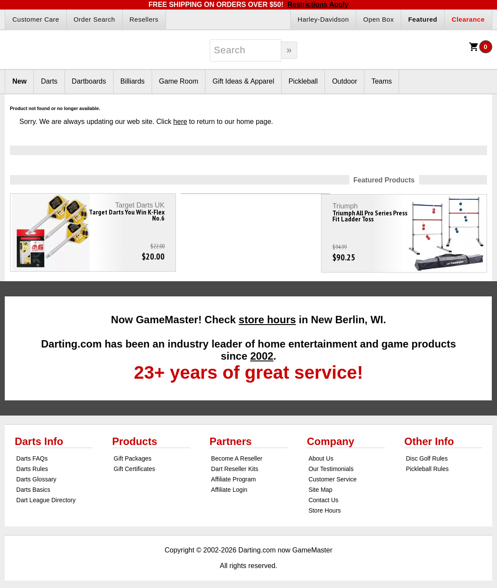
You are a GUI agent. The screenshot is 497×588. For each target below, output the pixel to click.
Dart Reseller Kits (234, 464)
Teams (381, 81)
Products (134, 437)
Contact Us (323, 495)
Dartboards (89, 81)
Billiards (132, 81)
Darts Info (39, 437)
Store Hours (325, 506)
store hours (267, 315)
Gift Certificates (134, 464)
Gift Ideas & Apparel (243, 81)
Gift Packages (132, 454)
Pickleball (303, 81)
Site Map (320, 485)
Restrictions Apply (317, 4)
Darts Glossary (36, 474)
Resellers (144, 19)
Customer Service (333, 474)
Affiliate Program (233, 474)
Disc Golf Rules (427, 454)
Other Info (429, 437)
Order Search (94, 19)
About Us (321, 454)
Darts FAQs (32, 454)
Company (330, 437)
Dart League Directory (46, 495)
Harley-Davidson (323, 19)
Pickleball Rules (427, 464)
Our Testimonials (331, 464)
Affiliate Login (229, 485)
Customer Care (35, 19)
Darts (49, 81)
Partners (231, 437)
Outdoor (344, 81)
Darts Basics (33, 485)
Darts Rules (32, 464)
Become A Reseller (236, 454)
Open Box (378, 19)
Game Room (178, 81)
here (180, 121)
